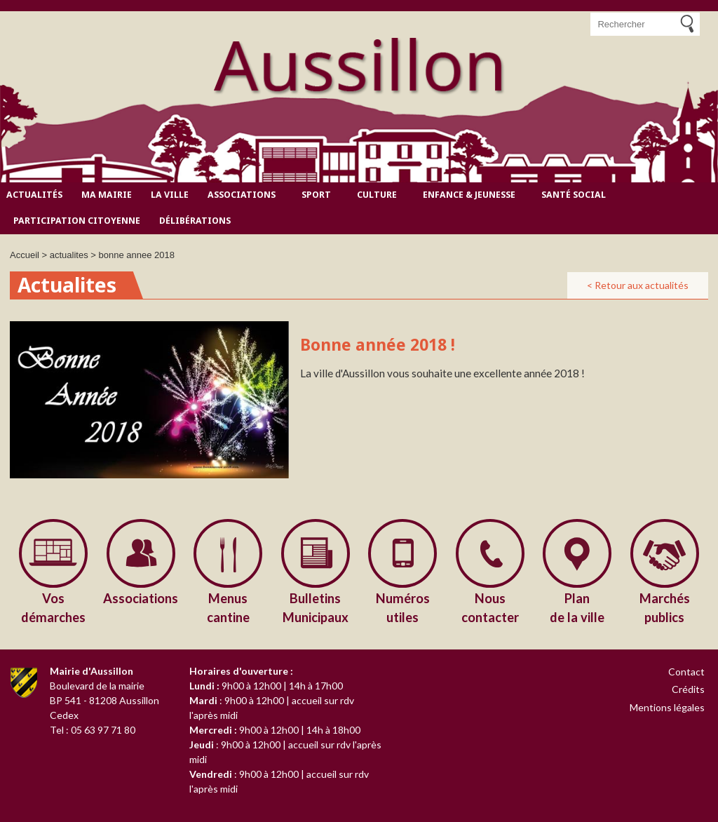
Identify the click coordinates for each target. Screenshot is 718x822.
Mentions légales (667, 707)
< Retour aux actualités (638, 285)
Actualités (34, 195)
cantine (228, 607)
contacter (490, 607)
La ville (170, 195)
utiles (403, 607)
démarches (53, 607)
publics (665, 607)
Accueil (24, 255)
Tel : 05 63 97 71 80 (92, 730)
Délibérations (195, 221)
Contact (686, 672)
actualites (69, 255)
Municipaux (316, 607)
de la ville (577, 607)
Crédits (688, 689)
